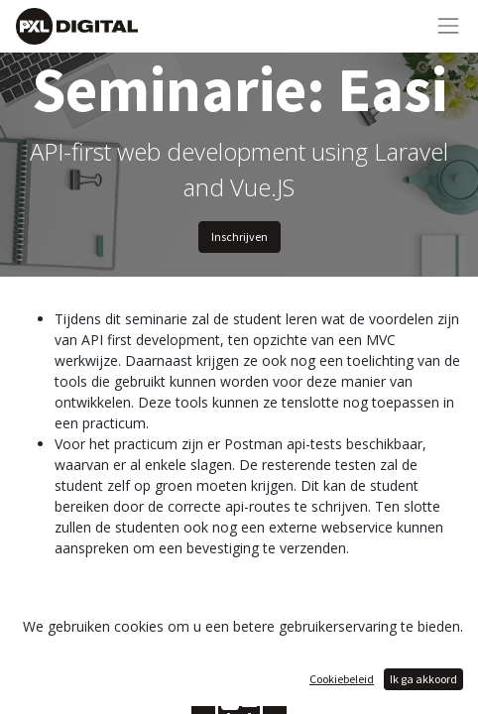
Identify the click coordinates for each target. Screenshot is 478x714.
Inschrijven (239, 236)
